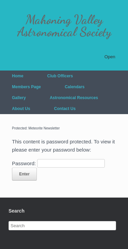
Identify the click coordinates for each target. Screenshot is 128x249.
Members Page (26, 86)
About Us (21, 108)
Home (17, 76)
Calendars (75, 86)
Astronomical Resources (74, 97)
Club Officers (60, 76)
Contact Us (64, 108)
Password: (58, 163)
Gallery (19, 97)
